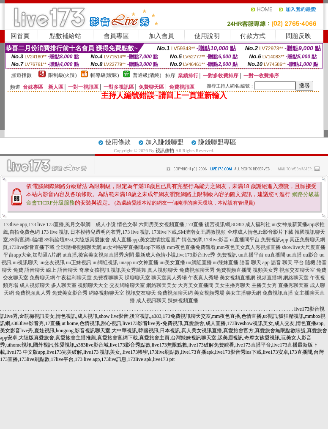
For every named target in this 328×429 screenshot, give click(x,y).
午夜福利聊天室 (74, 278)
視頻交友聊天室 (297, 270)
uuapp (125, 262)
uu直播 (294, 255)
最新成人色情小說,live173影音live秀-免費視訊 (186, 255)
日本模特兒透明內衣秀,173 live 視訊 (110, 232)
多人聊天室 (64, 285)
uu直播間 (275, 255)
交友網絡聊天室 (127, 285)
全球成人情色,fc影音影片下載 (260, 232)
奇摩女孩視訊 (94, 270)
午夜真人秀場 (203, 278)
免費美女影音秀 (69, 293)
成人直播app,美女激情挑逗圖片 (145, 240)
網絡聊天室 (296, 278)
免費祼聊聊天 (108, 278)
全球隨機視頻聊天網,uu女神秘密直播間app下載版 (111, 247)
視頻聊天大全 (93, 285)
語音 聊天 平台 (287, 262)
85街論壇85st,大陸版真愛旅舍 (77, 240)
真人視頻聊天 (163, 270)
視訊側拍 (165, 150)
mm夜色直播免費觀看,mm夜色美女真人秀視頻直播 (223, 247)
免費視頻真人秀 (33, 293)
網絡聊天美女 (161, 285)
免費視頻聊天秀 (197, 270)
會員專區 (116, 36)
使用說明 (207, 36)
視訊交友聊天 (141, 293)
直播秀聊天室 (293, 285)
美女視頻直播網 (237, 278)
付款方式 (252, 36)
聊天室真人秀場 (169, 278)
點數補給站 (65, 36)
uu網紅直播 (199, 262)
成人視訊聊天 (151, 300)
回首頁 (20, 36)
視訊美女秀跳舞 (128, 270)
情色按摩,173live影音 (205, 240)
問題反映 (298, 36)
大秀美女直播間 (195, 285)
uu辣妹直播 (225, 262)
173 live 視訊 (55, 232)
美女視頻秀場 (209, 293)
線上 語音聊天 (62, 270)
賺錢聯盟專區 (217, 142)
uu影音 (310, 255)
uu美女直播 (172, 262)
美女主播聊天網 (243, 293)
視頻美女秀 (265, 270)
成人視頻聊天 (34, 285)
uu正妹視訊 (78, 262)
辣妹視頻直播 (183, 300)
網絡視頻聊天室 (106, 293)
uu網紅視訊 (105, 262)
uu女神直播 (146, 262)
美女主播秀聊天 (232, 285)
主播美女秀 (264, 285)
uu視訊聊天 (25, 262)
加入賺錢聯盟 (164, 142)
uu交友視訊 (52, 262)
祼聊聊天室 (137, 278)
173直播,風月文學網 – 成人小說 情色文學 (91, 224)
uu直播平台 (251, 255)
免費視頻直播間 (233, 270)
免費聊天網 (42, 278)
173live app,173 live (24, 224)
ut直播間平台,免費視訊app (259, 240)
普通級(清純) (147, 75)
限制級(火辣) (62, 75)
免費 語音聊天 (29, 270)
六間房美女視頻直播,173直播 (171, 224)
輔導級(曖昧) (104, 75)
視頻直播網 (269, 278)
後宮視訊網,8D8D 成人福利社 (237, 224)
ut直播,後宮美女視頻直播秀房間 (98, 255)
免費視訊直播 (277, 293)
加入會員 (161, 36)
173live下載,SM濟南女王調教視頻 (188, 232)
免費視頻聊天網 (175, 293)
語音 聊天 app (255, 262)
